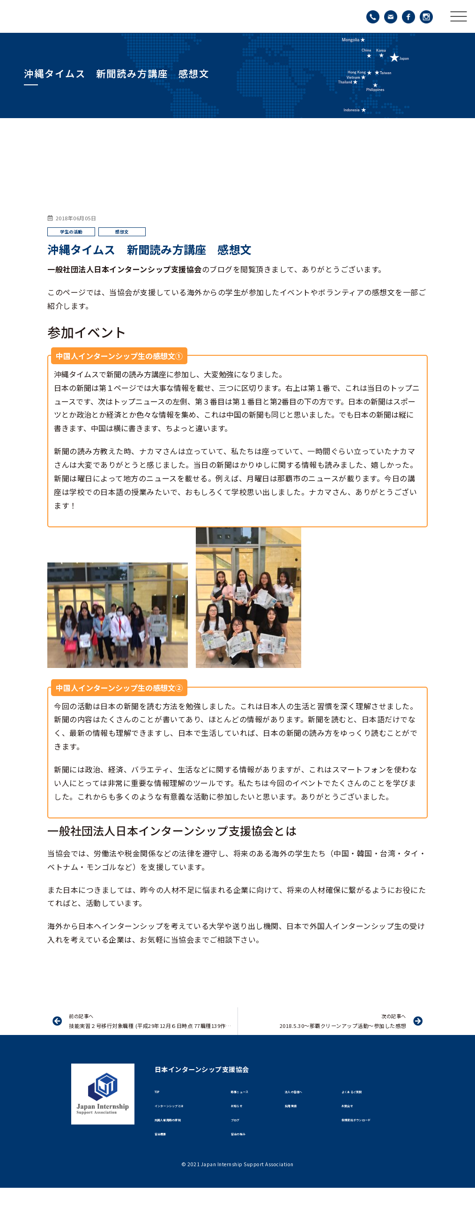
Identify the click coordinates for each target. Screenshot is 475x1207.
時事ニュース (248, 1094)
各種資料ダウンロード (370, 1132)
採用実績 (296, 1113)
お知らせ (242, 1113)
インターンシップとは (184, 1113)
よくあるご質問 (362, 1094)
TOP (161, 1094)
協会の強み (245, 1151)
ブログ (240, 1132)
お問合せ (353, 1113)
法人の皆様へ (302, 1094)
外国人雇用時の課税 (181, 1132)
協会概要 (166, 1151)
